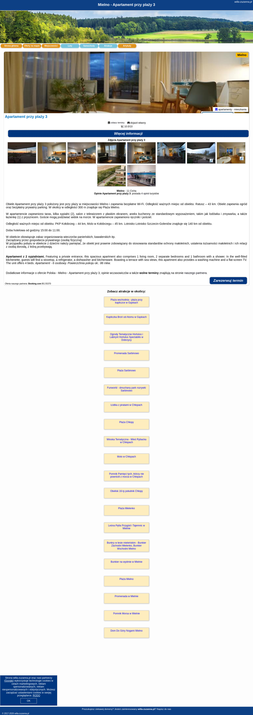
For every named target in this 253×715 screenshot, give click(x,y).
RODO (36, 695)
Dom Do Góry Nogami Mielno (127, 630)
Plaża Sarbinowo (126, 370)
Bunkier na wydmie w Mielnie (126, 561)
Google (9, 680)
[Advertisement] (126, 677)
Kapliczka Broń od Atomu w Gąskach (126, 317)
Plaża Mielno (127, 579)
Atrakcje (108, 46)
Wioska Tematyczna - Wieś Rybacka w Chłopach (126, 441)
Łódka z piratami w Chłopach (126, 405)
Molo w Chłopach (126, 456)
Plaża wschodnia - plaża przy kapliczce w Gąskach (126, 301)
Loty (70, 46)
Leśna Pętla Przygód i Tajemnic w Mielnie (126, 527)
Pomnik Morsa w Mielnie (126, 613)
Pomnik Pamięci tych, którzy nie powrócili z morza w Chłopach (126, 475)
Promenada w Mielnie (126, 596)
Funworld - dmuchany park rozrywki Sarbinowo (126, 389)
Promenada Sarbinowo (126, 353)
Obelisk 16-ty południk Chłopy (126, 491)
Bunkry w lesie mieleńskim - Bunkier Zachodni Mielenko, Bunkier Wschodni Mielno (126, 545)
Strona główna (11, 46)
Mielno (241, 55)
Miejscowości (51, 46)
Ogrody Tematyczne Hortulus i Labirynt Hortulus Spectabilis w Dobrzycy (126, 337)
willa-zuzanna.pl (243, 1)
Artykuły (127, 46)
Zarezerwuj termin (228, 281)
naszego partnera (195, 273)
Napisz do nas (164, 709)
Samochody (89, 46)
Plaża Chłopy (126, 422)
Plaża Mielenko (126, 508)
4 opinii (145, 193)
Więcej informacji (128, 134)
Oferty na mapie (32, 46)
